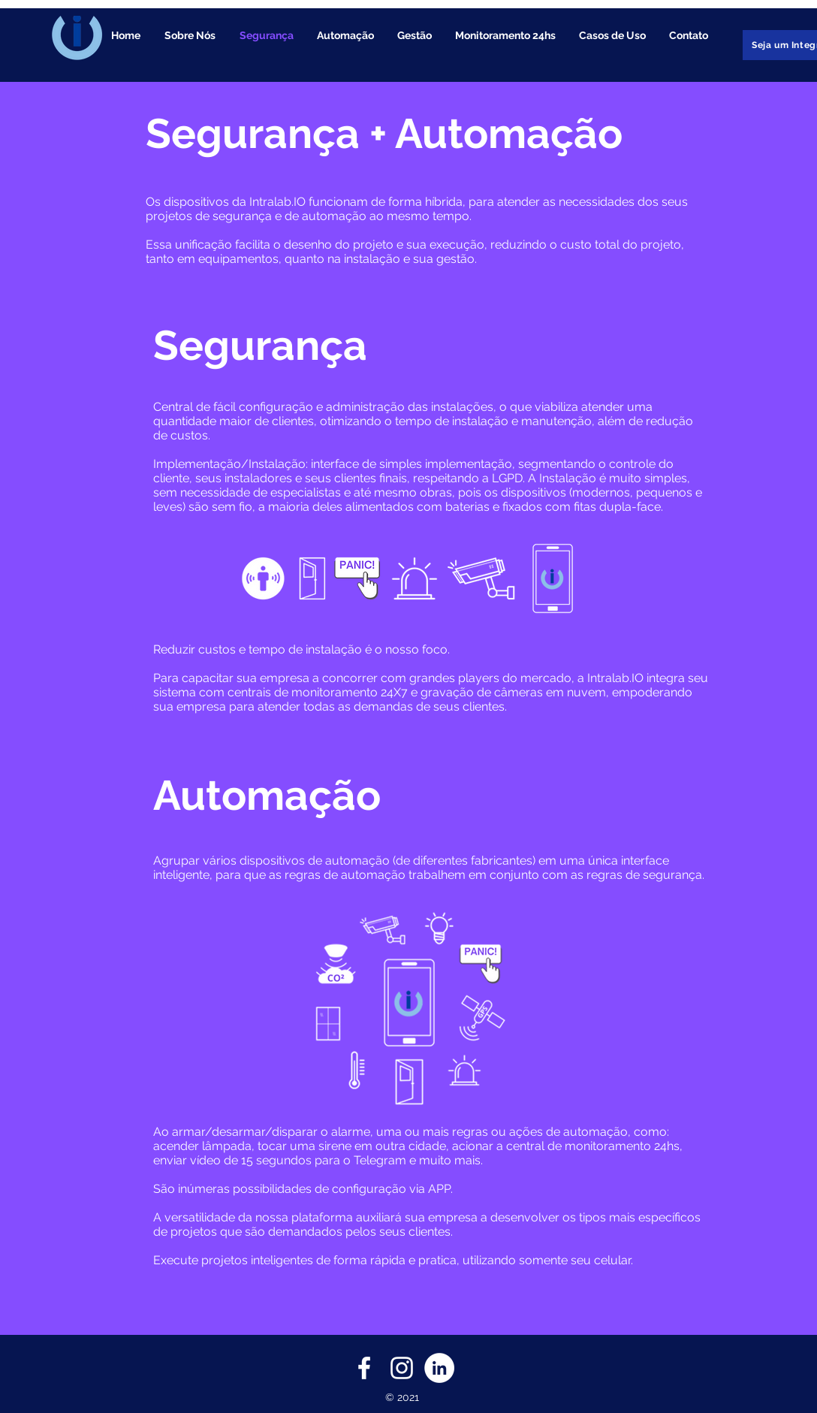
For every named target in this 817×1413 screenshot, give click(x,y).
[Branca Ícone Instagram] (402, 1368)
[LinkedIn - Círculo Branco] (439, 1368)
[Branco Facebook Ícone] (364, 1368)
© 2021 (402, 1397)
